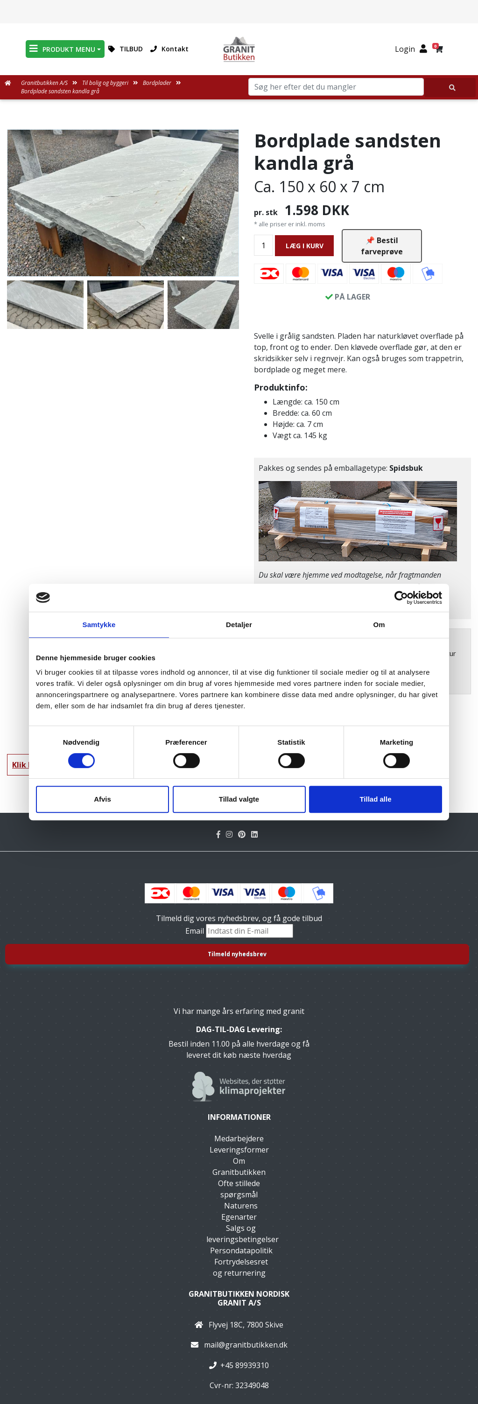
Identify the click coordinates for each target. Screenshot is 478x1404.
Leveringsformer (239, 1150)
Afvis (102, 799)
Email (195, 931)
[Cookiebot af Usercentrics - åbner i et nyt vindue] (401, 598)
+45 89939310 (244, 1365)
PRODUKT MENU (62, 49)
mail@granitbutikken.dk (246, 1345)
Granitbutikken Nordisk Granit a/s (239, 1298)
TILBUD (125, 48)
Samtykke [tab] (99, 625)
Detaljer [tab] (239, 625)
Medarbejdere (239, 1138)
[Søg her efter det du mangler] (450, 87)
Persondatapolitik (241, 1250)
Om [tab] (379, 625)
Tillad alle (375, 799)
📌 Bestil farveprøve (382, 246)
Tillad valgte (239, 799)
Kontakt (169, 48)
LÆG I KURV (304, 245)
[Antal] (263, 245)
